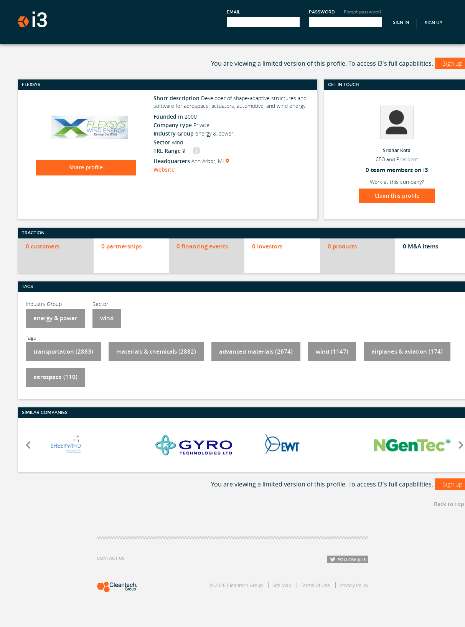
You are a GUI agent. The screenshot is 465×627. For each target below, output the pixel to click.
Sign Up (433, 22)
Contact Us (111, 558)
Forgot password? (363, 12)
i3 (32, 19)
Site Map (281, 585)
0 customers (42, 246)
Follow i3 (347, 559)
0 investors (267, 246)
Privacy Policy (354, 585)
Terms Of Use (315, 585)
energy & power (55, 318)
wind (107, 318)
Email (233, 12)
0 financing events (202, 246)
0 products (342, 246)
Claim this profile (396, 195)
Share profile (86, 167)
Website (164, 169)
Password (322, 12)
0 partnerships (121, 246)
